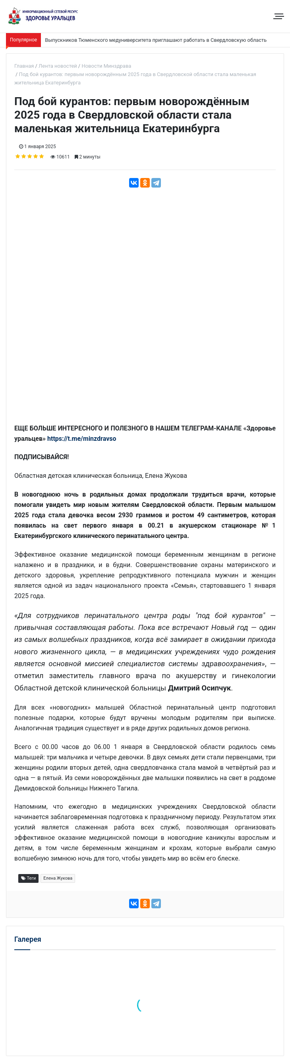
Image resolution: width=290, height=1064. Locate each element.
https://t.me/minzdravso (81, 438)
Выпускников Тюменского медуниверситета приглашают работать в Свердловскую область (156, 40)
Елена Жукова (57, 878)
